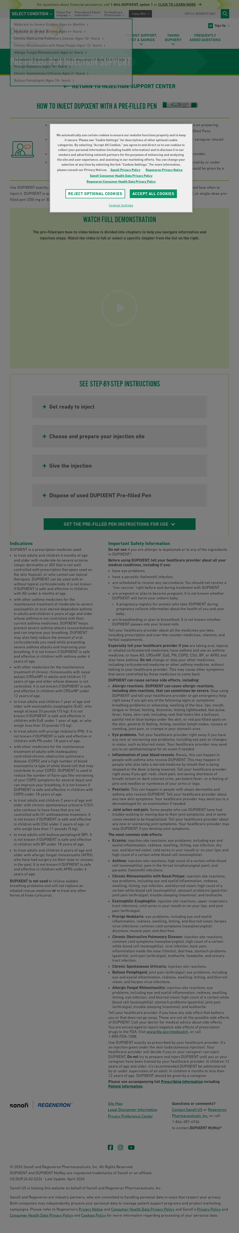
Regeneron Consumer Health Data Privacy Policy (121, 181)
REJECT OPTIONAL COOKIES (95, 193)
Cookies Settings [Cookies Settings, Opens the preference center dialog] (121, 205)
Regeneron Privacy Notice (164, 170)
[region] (121, 168)
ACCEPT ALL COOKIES (153, 193)
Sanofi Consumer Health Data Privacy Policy (121, 176)
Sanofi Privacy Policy (125, 170)
